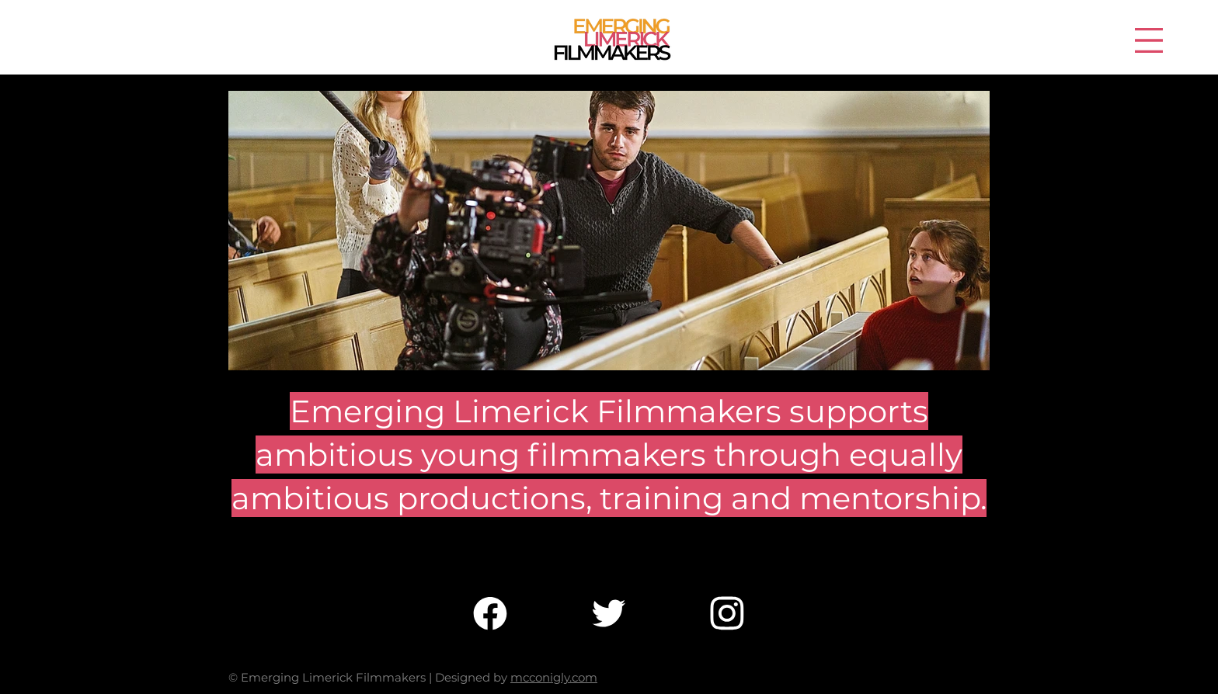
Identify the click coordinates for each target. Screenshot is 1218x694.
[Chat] (490, 613)
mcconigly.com (553, 677)
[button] (1149, 40)
